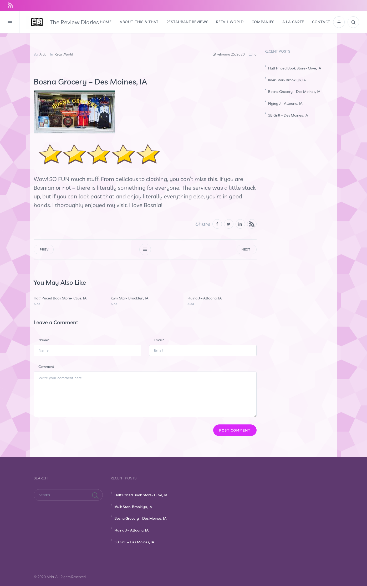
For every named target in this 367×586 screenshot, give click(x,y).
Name (43, 340)
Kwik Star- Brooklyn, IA (130, 298)
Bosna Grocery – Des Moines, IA (294, 91)
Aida (42, 54)
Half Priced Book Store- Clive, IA (60, 298)
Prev (44, 249)
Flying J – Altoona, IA (204, 298)
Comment (46, 366)
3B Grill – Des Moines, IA (288, 115)
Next (247, 249)
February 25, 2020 (231, 54)
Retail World (64, 54)
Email (159, 340)
